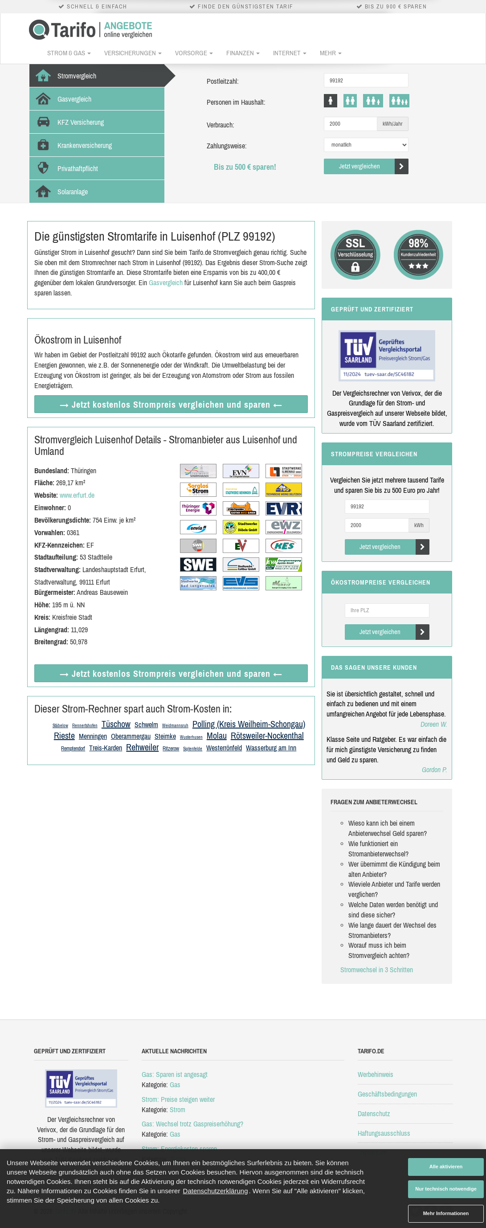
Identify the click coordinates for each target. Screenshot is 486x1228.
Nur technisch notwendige (446, 1188)
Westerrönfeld (224, 748)
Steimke (165, 736)
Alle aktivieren (446, 1166)
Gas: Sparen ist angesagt (175, 1074)
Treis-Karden (105, 748)
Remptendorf (73, 748)
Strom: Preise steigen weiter (178, 1099)
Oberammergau (131, 736)
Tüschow (116, 724)
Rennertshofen (85, 725)
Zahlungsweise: (227, 146)
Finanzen (243, 53)
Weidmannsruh (175, 725)
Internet (289, 53)
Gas (175, 1085)
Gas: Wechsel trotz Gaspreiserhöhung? (192, 1124)
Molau (217, 735)
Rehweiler (142, 747)
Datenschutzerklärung (215, 1191)
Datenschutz (374, 1113)
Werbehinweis (375, 1074)
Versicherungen (133, 53)
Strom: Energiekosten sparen (179, 1149)
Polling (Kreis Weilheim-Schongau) (248, 724)
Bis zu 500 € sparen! (245, 167)
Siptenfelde (192, 748)
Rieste (64, 735)
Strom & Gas (69, 53)
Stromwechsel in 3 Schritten (376, 970)
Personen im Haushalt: (236, 102)
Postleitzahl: (223, 81)
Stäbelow (60, 725)
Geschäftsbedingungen (387, 1094)
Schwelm (146, 724)
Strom (177, 1109)
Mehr (331, 53)
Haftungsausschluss (384, 1133)
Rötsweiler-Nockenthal (267, 735)
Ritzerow (171, 748)
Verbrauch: (220, 125)
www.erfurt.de (77, 495)
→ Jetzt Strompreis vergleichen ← (171, 404)
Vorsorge (194, 53)
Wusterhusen (191, 737)
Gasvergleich (166, 282)
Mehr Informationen (446, 1213)
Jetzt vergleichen (374, 166)
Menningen (93, 736)
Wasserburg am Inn (271, 748)
